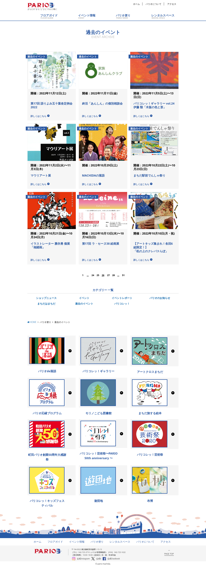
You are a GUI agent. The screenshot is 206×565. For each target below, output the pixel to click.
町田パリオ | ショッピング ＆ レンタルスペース (41, 5)
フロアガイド (55, 540)
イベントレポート (122, 296)
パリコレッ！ (122, 302)
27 (108, 274)
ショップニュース (46, 296)
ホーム (136, 3)
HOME (33, 320)
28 (113, 274)
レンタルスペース (120, 540)
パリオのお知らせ (160, 296)
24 (93, 274)
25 (98, 274)
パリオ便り (45, 320)
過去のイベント (84, 302)
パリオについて (153, 3)
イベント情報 (76, 540)
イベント (84, 296)
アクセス (171, 3)
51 (123, 274)
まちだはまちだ (46, 302)
